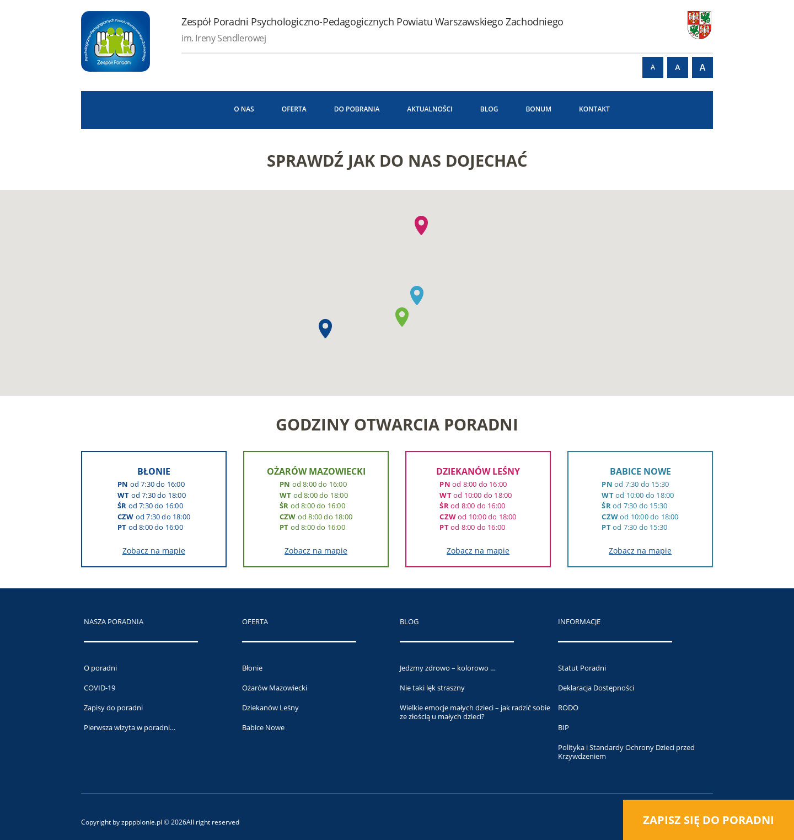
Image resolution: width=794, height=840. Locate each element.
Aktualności (429, 109)
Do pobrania (357, 109)
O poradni (100, 668)
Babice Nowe (263, 727)
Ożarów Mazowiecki (274, 688)
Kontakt (594, 109)
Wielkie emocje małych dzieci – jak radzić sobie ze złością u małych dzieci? (475, 712)
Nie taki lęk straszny (432, 688)
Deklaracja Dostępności (596, 688)
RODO (568, 708)
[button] (325, 328)
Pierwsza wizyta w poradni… (129, 727)
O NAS (244, 109)
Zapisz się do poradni (708, 819)
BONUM (538, 109)
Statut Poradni (582, 668)
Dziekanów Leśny (270, 708)
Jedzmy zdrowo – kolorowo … (448, 668)
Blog (489, 109)
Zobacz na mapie (153, 550)
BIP (563, 727)
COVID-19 (99, 688)
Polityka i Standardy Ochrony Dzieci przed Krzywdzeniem (626, 751)
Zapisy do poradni (113, 708)
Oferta (294, 109)
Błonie (252, 668)
